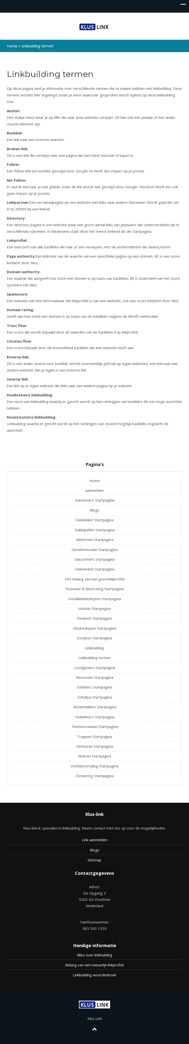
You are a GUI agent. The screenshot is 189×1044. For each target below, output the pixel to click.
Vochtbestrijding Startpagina (94, 766)
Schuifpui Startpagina (94, 697)
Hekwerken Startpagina (94, 569)
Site (91, 860)
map (97, 860)
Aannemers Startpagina (94, 500)
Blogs (94, 510)
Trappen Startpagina (94, 736)
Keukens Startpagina (94, 618)
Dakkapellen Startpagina (95, 529)
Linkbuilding (94, 647)
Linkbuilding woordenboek (94, 974)
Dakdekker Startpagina (94, 519)
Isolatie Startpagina (94, 608)
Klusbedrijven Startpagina (94, 628)
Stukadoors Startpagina (94, 716)
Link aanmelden (94, 839)
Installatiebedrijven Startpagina (94, 598)
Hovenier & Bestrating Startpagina (95, 588)
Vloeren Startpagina (94, 756)
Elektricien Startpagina (94, 539)
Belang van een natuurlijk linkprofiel (94, 964)
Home (12, 45)
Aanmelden (94, 490)
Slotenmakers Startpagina (94, 706)
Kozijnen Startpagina (94, 637)
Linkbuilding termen (94, 657)
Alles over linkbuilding (94, 954)
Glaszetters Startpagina (95, 559)
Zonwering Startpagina (94, 775)
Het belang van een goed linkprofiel (94, 579)
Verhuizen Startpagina (94, 746)
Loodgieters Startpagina (94, 667)
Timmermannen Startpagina (94, 726)
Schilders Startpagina (94, 687)
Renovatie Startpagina (94, 677)
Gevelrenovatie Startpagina (95, 549)
